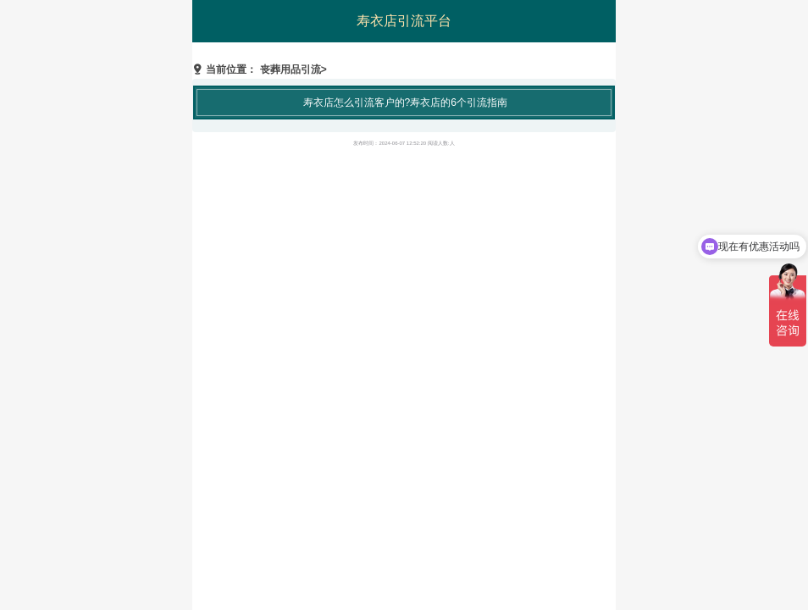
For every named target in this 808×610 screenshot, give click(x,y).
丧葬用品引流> (293, 69)
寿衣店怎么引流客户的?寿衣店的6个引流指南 (405, 102)
